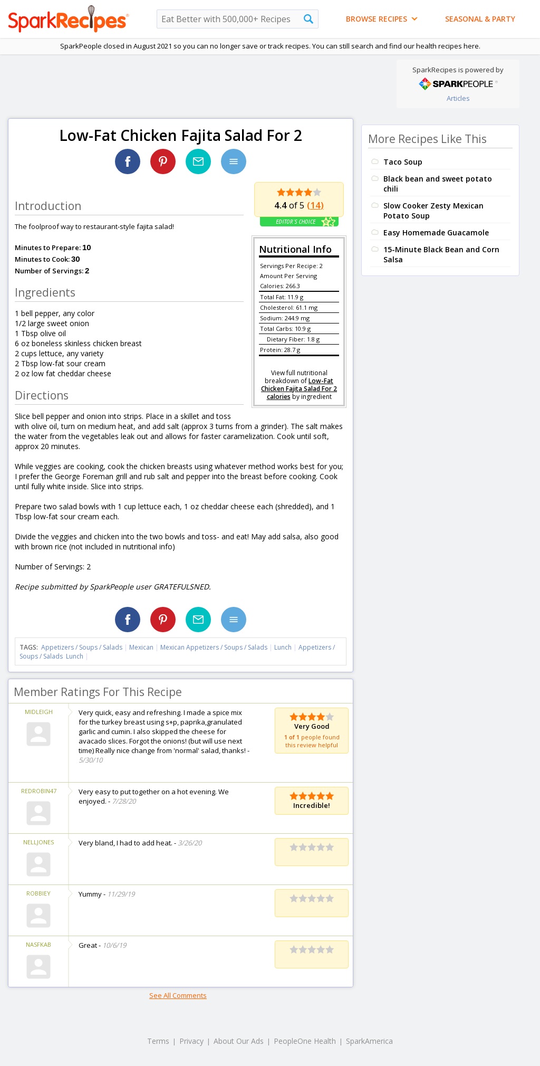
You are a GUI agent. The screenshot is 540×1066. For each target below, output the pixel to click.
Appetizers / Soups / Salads (82, 647)
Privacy (191, 1041)
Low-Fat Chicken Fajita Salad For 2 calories (299, 388)
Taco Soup (402, 162)
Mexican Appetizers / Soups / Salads (214, 647)
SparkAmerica (369, 1041)
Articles (458, 98)
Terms (158, 1041)
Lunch (283, 647)
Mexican (141, 647)
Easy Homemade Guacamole (436, 232)
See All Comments (178, 995)
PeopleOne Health (305, 1041)
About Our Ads (239, 1041)
